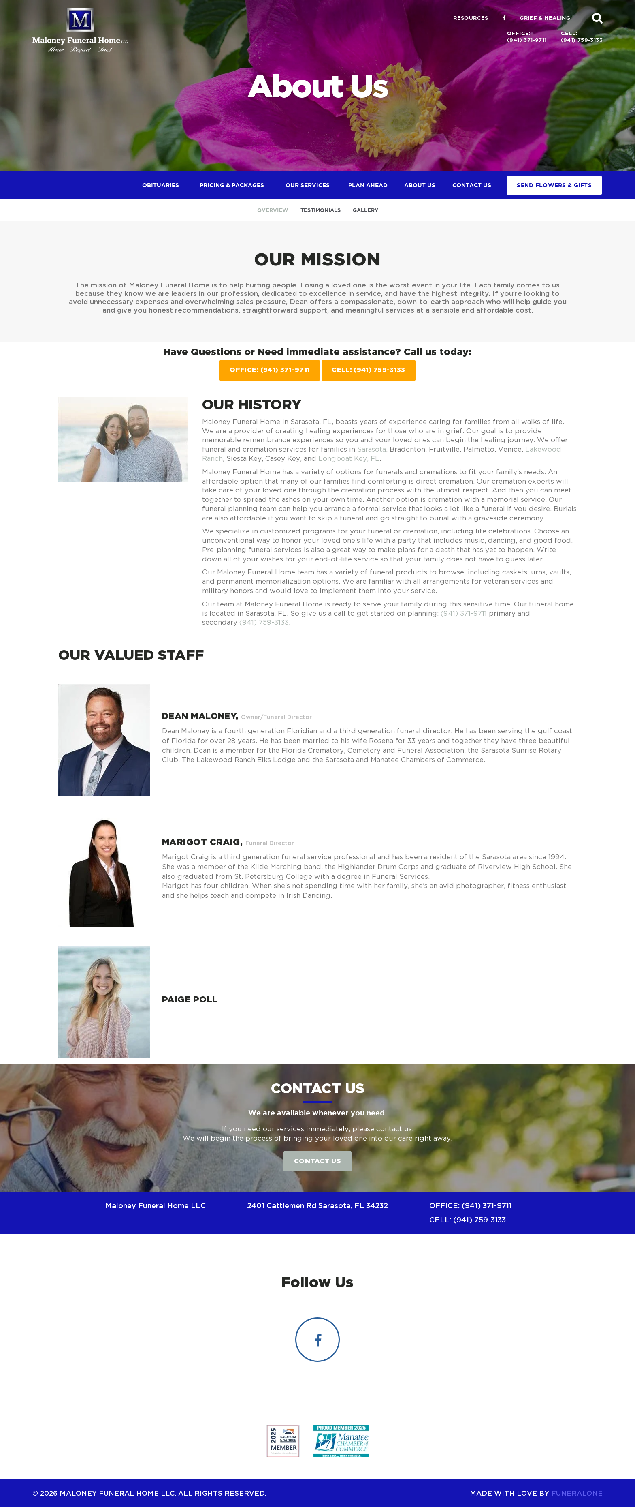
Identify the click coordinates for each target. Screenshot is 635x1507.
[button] (597, 18)
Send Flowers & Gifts (554, 185)
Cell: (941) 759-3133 (368, 369)
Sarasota (371, 449)
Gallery (365, 210)
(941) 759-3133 (264, 622)
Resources (470, 18)
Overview (272, 210)
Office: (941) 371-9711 (270, 369)
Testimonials (320, 210)
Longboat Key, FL (348, 458)
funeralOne (577, 1493)
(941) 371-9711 (464, 613)
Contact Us (317, 1160)
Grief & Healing (545, 18)
